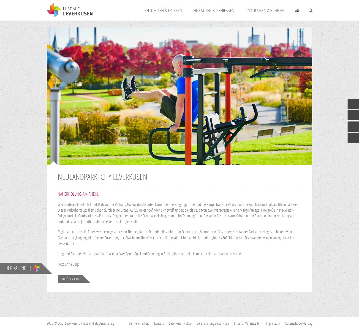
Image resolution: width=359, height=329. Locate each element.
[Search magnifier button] (310, 10)
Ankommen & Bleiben (264, 10)
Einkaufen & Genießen (213, 10)
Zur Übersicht (70, 279)
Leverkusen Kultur (180, 323)
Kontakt (159, 323)
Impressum (273, 323)
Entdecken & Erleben (163, 10)
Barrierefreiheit (139, 323)
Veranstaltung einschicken (213, 323)
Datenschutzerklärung (298, 323)
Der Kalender (22, 268)
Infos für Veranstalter (247, 323)
